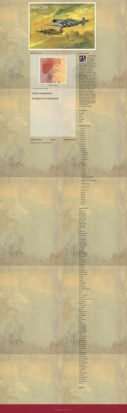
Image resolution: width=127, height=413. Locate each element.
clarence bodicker (83, 245)
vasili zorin (81, 375)
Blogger (70, 409)
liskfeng (80, 317)
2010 (82, 201)
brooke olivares (82, 235)
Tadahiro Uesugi (82, 356)
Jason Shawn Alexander (84, 289)
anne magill (81, 221)
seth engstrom (82, 354)
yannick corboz (82, 381)
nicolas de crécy (82, 336)
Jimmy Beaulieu (82, 297)
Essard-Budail (82, 270)
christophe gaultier (83, 243)
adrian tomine (82, 211)
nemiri (80, 334)
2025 (82, 128)
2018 (82, 144)
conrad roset (82, 247)
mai (83, 168)
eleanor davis (82, 262)
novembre (84, 154)
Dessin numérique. (85, 183)
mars (83, 172)
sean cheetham (82, 352)
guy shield (81, 276)
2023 (82, 132)
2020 (82, 139)
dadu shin (81, 249)
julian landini (82, 307)
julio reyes (81, 309)
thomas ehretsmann (83, 362)
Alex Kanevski (82, 215)
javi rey (80, 291)
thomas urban (82, 364)
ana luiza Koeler (82, 219)
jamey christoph (82, 286)
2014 (82, 192)
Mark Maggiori (82, 327)
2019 (82, 141)
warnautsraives (92, 55)
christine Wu (82, 241)
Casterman (81, 113)
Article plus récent (36, 139)
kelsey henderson (83, 311)
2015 (82, 150)
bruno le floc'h (82, 239)
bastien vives (82, 231)
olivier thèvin (82, 342)
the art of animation (83, 358)
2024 (82, 130)
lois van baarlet (82, 319)
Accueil (52, 139)
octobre (84, 157)
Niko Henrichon (82, 340)
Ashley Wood (82, 225)
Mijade (80, 121)
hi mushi (81, 278)
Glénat (80, 115)
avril (83, 170)
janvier (83, 189)
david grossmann (83, 256)
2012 (82, 197)
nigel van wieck (82, 338)
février (83, 175)
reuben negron (82, 346)
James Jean (81, 284)
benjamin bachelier (83, 233)
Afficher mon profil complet (85, 106)
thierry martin (82, 360)
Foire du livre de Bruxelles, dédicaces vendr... (87, 177)
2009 (82, 203)
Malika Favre (82, 323)
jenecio (80, 293)
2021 (82, 137)
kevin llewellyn (82, 315)
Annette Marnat (82, 223)
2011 (82, 199)
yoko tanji (81, 383)
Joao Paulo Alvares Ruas (85, 299)
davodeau (81, 258)
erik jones (81, 268)
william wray (81, 379)
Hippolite (81, 280)
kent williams (82, 313)
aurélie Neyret (82, 227)
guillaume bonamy (83, 274)
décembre (84, 152)
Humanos (81, 117)
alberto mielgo (82, 213)
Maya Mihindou (82, 332)
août (83, 161)
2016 (82, 148)
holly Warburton (82, 282)
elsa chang (81, 264)
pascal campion (82, 344)
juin (83, 166)
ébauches (39, 7)
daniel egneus (82, 252)
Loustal (80, 321)
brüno (80, 237)
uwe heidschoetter (83, 373)
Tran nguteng (82, 369)
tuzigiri (80, 371)
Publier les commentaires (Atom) (44, 142)
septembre (84, 159)
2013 (82, 195)
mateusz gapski (82, 329)
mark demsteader (83, 325)
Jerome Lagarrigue (83, 295)
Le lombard (81, 119)
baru (80, 229)
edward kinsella (82, 260)
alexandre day (82, 217)
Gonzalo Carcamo (83, 272)
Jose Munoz (81, 303)
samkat (80, 350)
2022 (82, 135)
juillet (83, 163)
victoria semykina (83, 377)
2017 (82, 146)
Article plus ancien (70, 139)
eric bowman (82, 266)
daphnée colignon (83, 254)
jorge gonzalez (82, 301)
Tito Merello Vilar (83, 366)
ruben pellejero (82, 348)
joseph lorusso (82, 305)
